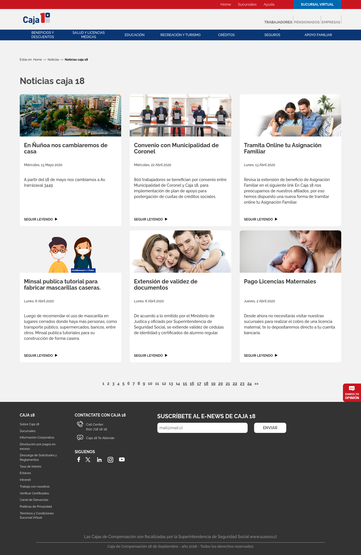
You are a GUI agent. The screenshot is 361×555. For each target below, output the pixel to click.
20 (220, 383)
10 (150, 383)
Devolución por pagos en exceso (38, 446)
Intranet (25, 480)
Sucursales (247, 4)
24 (249, 383)
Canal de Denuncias (34, 500)
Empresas (321, 20)
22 (235, 383)
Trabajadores (227, 20)
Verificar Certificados (34, 493)
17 (199, 383)
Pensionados (278, 20)
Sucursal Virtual (317, 4)
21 (228, 383)
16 (192, 383)
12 (164, 383)
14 (178, 383)
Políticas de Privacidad (36, 506)
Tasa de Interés (30, 466)
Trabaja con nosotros (34, 486)
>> (257, 383)
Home (226, 4)
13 (171, 383)
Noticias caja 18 (76, 59)
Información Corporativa (37, 437)
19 (213, 383)
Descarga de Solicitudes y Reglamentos (38, 457)
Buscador (284, 4)
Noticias (53, 59)
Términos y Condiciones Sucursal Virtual (37, 516)
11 (157, 383)
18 (206, 383)
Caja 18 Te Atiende (100, 438)
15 (185, 383)
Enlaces (25, 473)
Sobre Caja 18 (29, 424)
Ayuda (269, 4)
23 (242, 383)
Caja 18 (37, 18)
